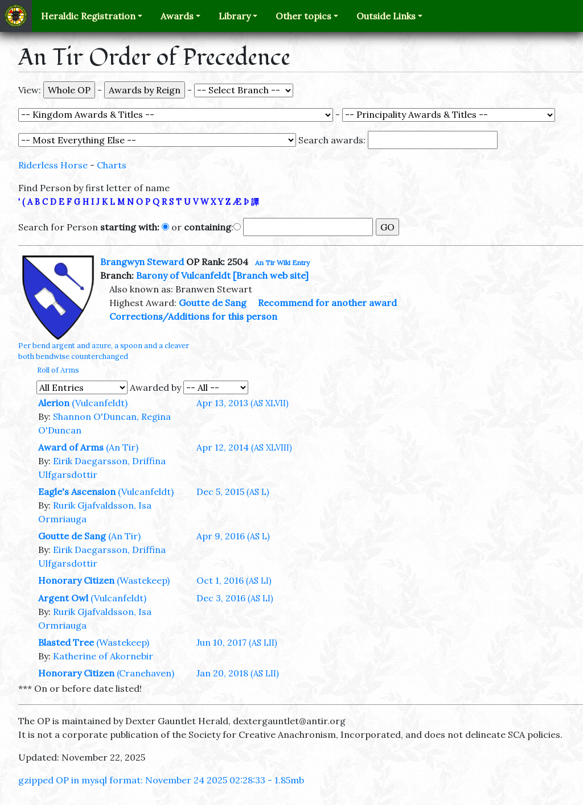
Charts (111, 165)
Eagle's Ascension (77, 491)
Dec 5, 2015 (232, 491)
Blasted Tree (66, 642)
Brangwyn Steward (142, 261)
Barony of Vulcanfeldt (183, 275)
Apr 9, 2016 (233, 536)
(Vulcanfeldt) (100, 402)
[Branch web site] (271, 275)
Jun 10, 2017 (236, 642)
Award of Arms (71, 447)
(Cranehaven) (145, 673)
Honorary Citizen (76, 580)
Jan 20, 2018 (237, 673)
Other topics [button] (303, 16)
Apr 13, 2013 (242, 402)
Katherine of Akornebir (103, 656)
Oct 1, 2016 (234, 580)
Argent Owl (63, 598)
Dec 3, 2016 (234, 598)
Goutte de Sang (213, 302)
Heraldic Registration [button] (88, 16)
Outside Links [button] (386, 16)
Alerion (53, 402)
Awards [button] (177, 16)
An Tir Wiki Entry (282, 262)
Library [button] (235, 16)
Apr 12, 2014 (244, 447)
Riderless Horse (53, 165)
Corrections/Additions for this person (193, 316)
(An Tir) (122, 447)
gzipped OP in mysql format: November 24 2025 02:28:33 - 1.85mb (161, 780)
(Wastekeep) (143, 580)
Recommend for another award (327, 302)
